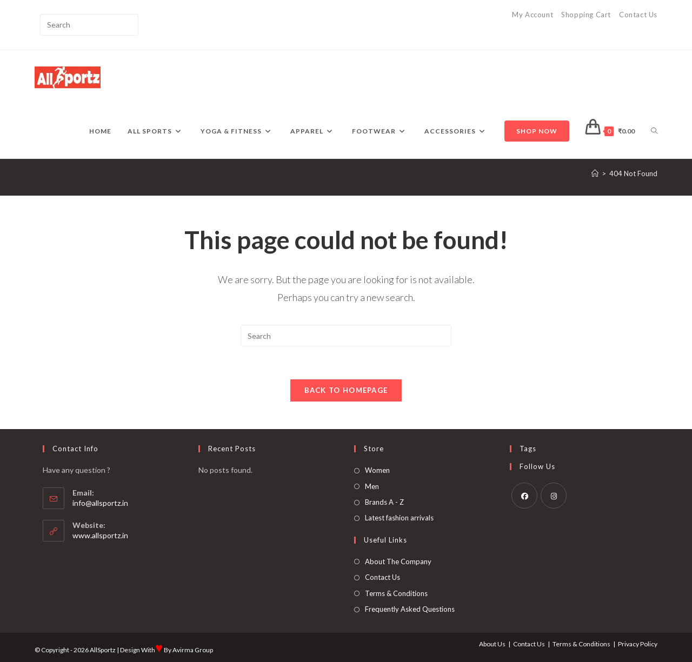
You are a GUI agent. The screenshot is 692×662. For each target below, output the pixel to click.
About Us (492, 644)
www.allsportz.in (100, 535)
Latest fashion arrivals (399, 517)
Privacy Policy (637, 644)
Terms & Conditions (396, 593)
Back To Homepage (346, 390)
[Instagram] (554, 496)
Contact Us (638, 14)
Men (372, 486)
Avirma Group (192, 650)
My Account (532, 14)
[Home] (594, 173)
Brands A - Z (384, 502)
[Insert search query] (89, 25)
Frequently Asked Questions (410, 609)
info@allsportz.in (100, 502)
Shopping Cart (586, 14)
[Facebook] (524, 496)
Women (377, 470)
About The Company (398, 561)
